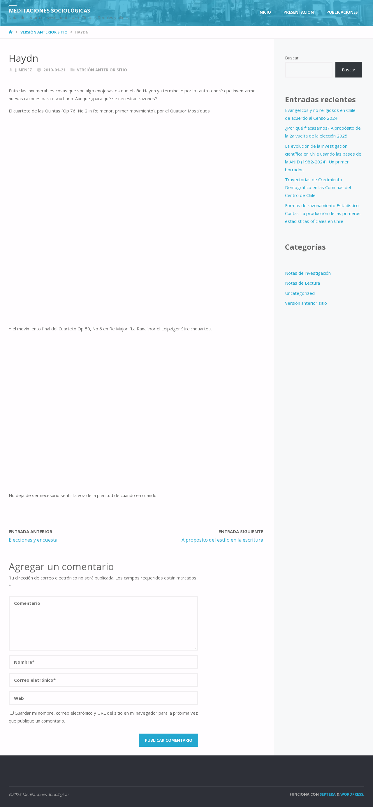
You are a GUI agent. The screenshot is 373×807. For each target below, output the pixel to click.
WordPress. (352, 794)
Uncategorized (300, 293)
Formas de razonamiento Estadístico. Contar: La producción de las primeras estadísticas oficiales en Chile (322, 213)
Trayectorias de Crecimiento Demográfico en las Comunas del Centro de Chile (318, 187)
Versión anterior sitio (44, 32)
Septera (327, 794)
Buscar (292, 58)
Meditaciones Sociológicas (49, 10)
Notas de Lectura (302, 283)
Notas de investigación (308, 273)
